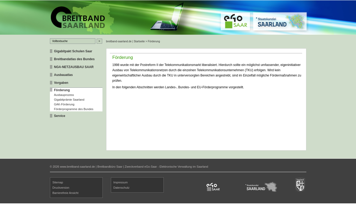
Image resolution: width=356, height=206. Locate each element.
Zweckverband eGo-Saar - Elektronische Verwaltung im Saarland (166, 166)
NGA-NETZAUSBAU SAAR (74, 67)
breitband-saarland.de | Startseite (125, 41)
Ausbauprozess (64, 94)
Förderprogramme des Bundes (74, 109)
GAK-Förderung (64, 104)
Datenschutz (121, 187)
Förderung (62, 90)
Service (59, 116)
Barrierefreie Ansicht (66, 192)
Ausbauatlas (63, 75)
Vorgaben (61, 83)
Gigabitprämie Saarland (69, 99)
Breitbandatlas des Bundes (74, 59)
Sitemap (58, 182)
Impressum (120, 182)
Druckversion (61, 187)
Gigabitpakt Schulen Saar (73, 51)
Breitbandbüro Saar (109, 166)
